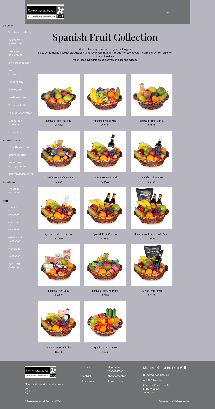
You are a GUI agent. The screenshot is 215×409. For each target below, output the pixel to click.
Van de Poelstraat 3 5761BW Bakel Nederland (156, 388)
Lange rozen (15, 82)
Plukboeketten (16, 97)
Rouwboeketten (16, 155)
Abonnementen (117, 376)
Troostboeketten (16, 147)
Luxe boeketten (14, 72)
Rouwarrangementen (16, 174)
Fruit (5, 201)
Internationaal (16, 132)
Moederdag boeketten (15, 122)
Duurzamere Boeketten (15, 41)
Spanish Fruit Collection (14, 211)
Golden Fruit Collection (15, 239)
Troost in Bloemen (13, 190)
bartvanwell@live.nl (156, 375)
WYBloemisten (181, 401)
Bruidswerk (87, 381)
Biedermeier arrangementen (16, 164)
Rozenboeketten (16, 105)
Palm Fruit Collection (14, 265)
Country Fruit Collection (14, 226)
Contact (86, 376)
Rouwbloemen (11, 140)
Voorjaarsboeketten (16, 113)
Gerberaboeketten (16, 62)
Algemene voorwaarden (115, 369)
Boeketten (14, 89)
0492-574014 (152, 380)
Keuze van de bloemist (15, 53)
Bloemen (8, 25)
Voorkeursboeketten (16, 32)
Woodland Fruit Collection (14, 252)
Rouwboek (9, 182)
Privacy (85, 367)
